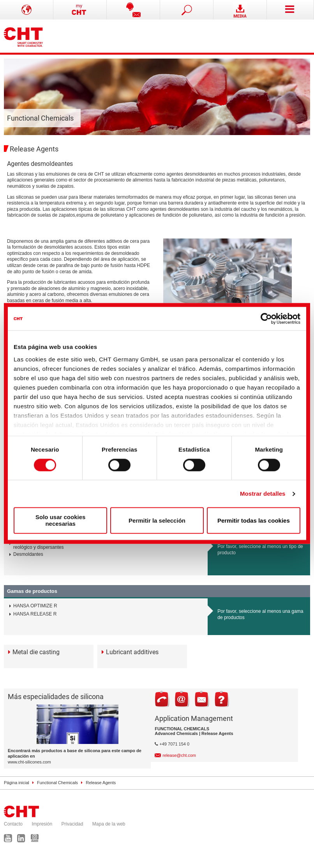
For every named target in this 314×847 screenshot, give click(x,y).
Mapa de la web (108, 824)
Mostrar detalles (263, 493)
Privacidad (72, 824)
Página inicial (16, 782)
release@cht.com (179, 755)
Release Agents (101, 782)
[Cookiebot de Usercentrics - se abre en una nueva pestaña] (266, 318)
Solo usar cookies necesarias (60, 520)
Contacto (13, 824)
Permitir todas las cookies (253, 520)
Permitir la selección (157, 520)
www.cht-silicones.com (29, 762)
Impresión (42, 824)
